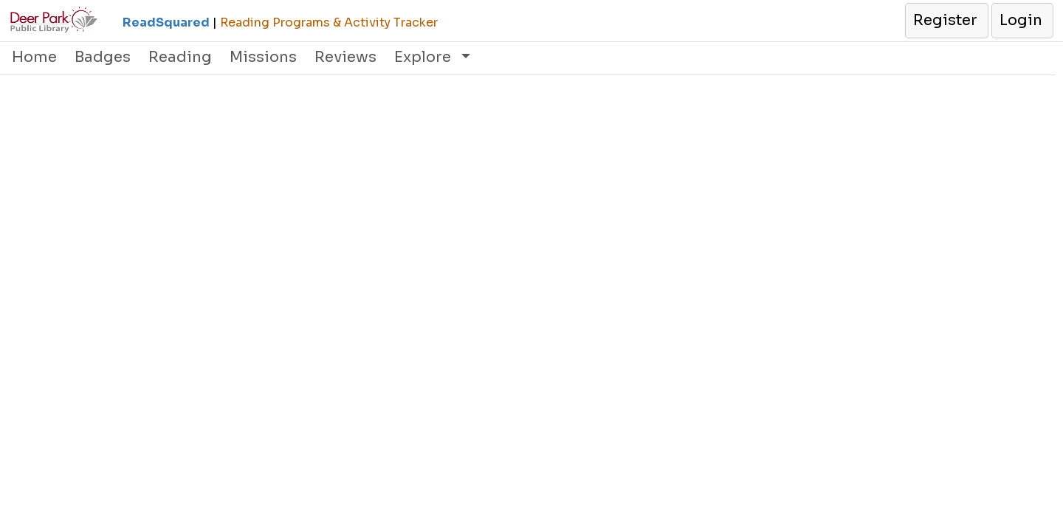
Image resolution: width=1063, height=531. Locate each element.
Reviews (345, 57)
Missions (263, 57)
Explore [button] (424, 57)
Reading (180, 57)
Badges (103, 57)
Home (34, 57)
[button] (946, 21)
